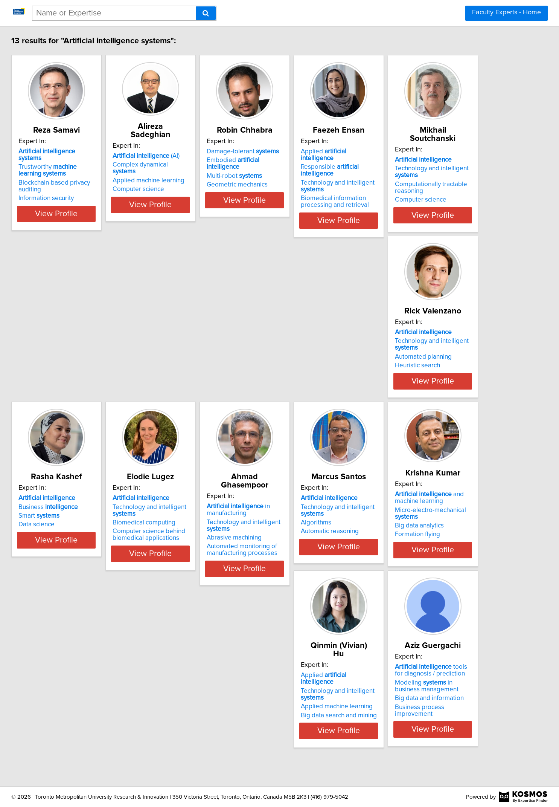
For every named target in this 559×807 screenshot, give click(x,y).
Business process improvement (105, 729)
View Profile (108, 213)
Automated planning (202, 355)
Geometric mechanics (317, 177)
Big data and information (95, 720)
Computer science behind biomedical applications (436, 367)
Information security (88, 191)
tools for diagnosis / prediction (102, 693)
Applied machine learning (210, 165)
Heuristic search (196, 364)
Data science (305, 357)
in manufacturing (92, 513)
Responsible (446, 160)
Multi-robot (314, 169)
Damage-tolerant (323, 151)
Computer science (199, 174)
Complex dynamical (214, 156)
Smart (307, 348)
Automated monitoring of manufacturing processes (96, 553)
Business (316, 339)
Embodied (330, 160)
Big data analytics (311, 537)
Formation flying (309, 546)
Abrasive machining (88, 541)
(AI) (207, 147)
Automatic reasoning (203, 543)
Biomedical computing (431, 355)
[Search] (206, 13)
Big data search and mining (438, 543)
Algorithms (189, 534)
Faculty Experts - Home (506, 12)
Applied (440, 151)
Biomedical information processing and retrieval (434, 188)
